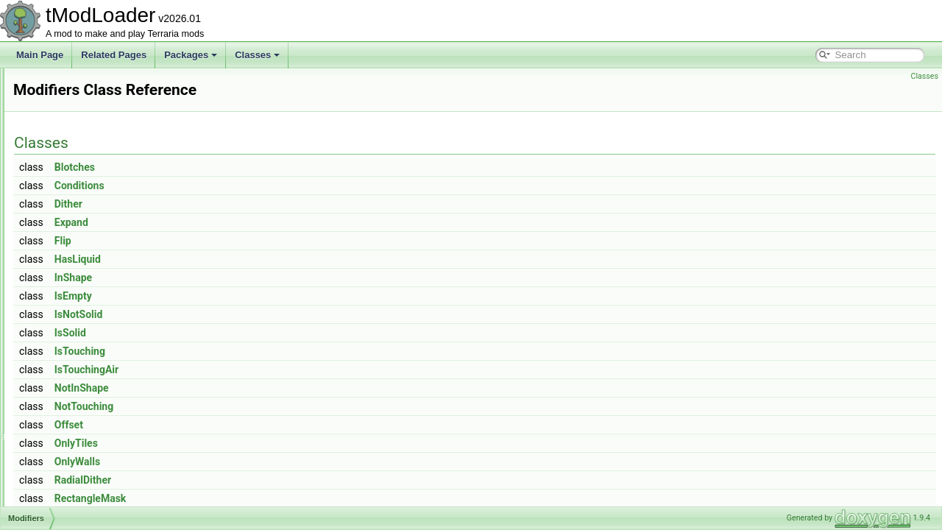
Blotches (258, 167)
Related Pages (113, 54)
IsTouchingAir (270, 369)
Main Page (39, 54)
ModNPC (67, 440)
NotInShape (265, 388)
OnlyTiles (260, 443)
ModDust (66, 230)
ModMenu (68, 391)
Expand (255, 222)
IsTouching (263, 351)
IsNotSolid (262, 314)
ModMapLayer (77, 375)
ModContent (72, 197)
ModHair (65, 278)
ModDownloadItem (85, 213)
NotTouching (267, 406)
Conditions (263, 185)
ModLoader (71, 343)
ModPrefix (68, 505)
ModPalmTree (76, 472)
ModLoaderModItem (88, 359)
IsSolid (254, 333)
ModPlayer (70, 489)
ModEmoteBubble (83, 246)
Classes (257, 54)
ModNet (64, 424)
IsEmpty (257, 296)
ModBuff (65, 116)
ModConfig (70, 181)
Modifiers (67, 294)
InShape (257, 277)
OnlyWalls (261, 461)
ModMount (70, 408)
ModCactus (71, 132)
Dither (252, 204)
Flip (246, 241)
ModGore (67, 262)
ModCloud (69, 149)
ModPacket (71, 456)
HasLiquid (261, 259)
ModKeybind (73, 327)
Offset (252, 425)
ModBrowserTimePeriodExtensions (117, 100)
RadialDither (266, 480)
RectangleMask (274, 498)
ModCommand (78, 165)
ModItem (66, 310)
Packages (190, 54)
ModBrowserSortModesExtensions (116, 84)
